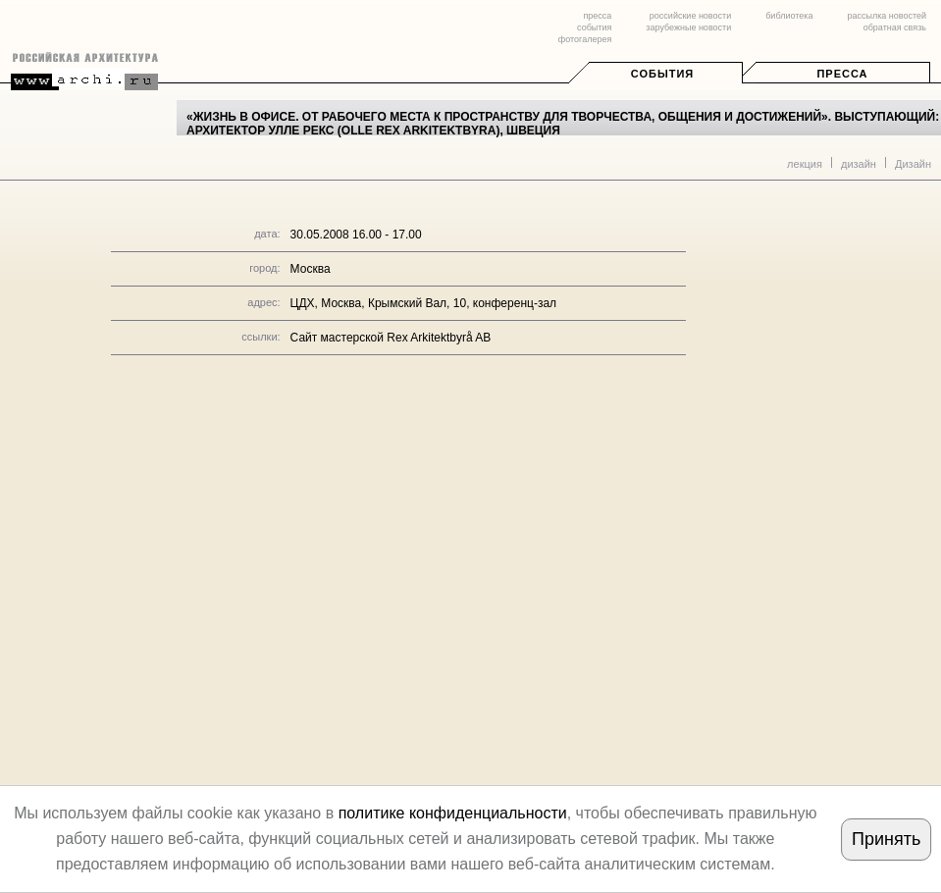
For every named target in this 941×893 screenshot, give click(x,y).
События (662, 73)
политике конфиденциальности (453, 813)
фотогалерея (584, 39)
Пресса (841, 73)
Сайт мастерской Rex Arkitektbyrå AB (391, 337)
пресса (597, 16)
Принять (886, 839)
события (594, 27)
